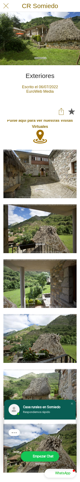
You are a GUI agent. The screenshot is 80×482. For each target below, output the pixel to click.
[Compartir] (61, 111)
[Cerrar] (6, 6)
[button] (72, 403)
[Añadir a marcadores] (71, 111)
